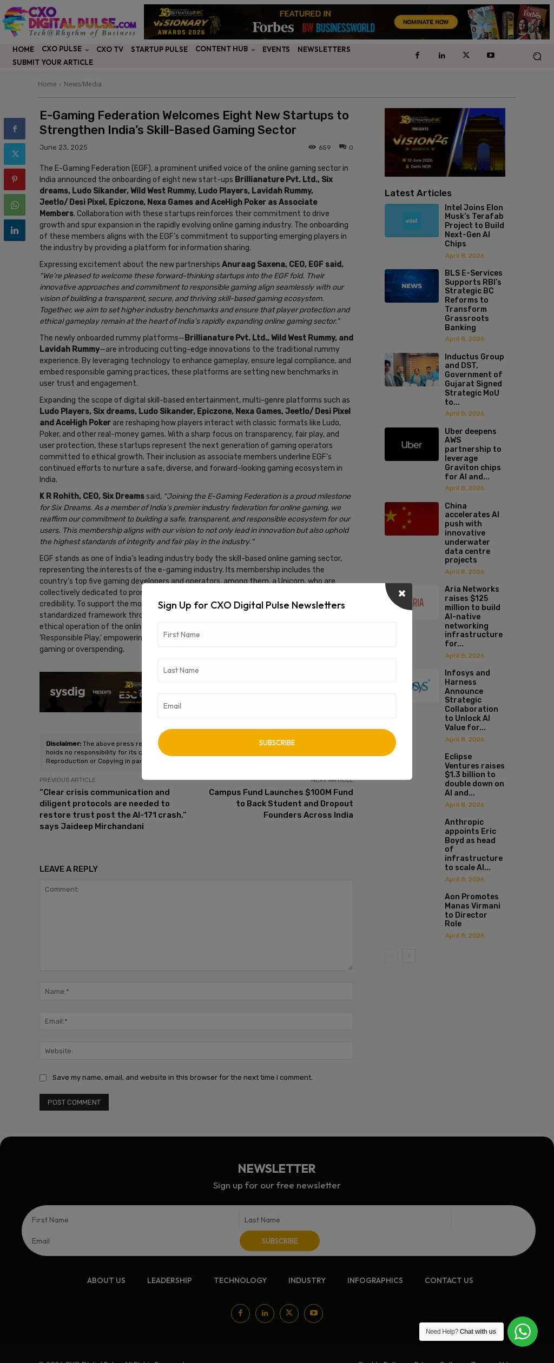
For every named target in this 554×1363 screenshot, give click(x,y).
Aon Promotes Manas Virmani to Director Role (472, 910)
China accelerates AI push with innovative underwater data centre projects (472, 533)
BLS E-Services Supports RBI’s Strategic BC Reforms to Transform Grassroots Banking (474, 300)
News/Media (83, 84)
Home (47, 84)
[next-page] (409, 956)
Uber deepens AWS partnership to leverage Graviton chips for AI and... (473, 454)
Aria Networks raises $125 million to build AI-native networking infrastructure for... (474, 617)
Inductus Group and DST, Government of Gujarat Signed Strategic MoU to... (474, 379)
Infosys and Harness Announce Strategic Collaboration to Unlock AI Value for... (471, 700)
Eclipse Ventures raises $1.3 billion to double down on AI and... (475, 775)
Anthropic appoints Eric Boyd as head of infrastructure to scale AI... (474, 845)
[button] (537, 56)
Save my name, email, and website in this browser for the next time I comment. (182, 1077)
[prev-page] (391, 956)
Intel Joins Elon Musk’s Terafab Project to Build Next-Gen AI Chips (474, 226)
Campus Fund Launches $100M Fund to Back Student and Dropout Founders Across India (281, 803)
